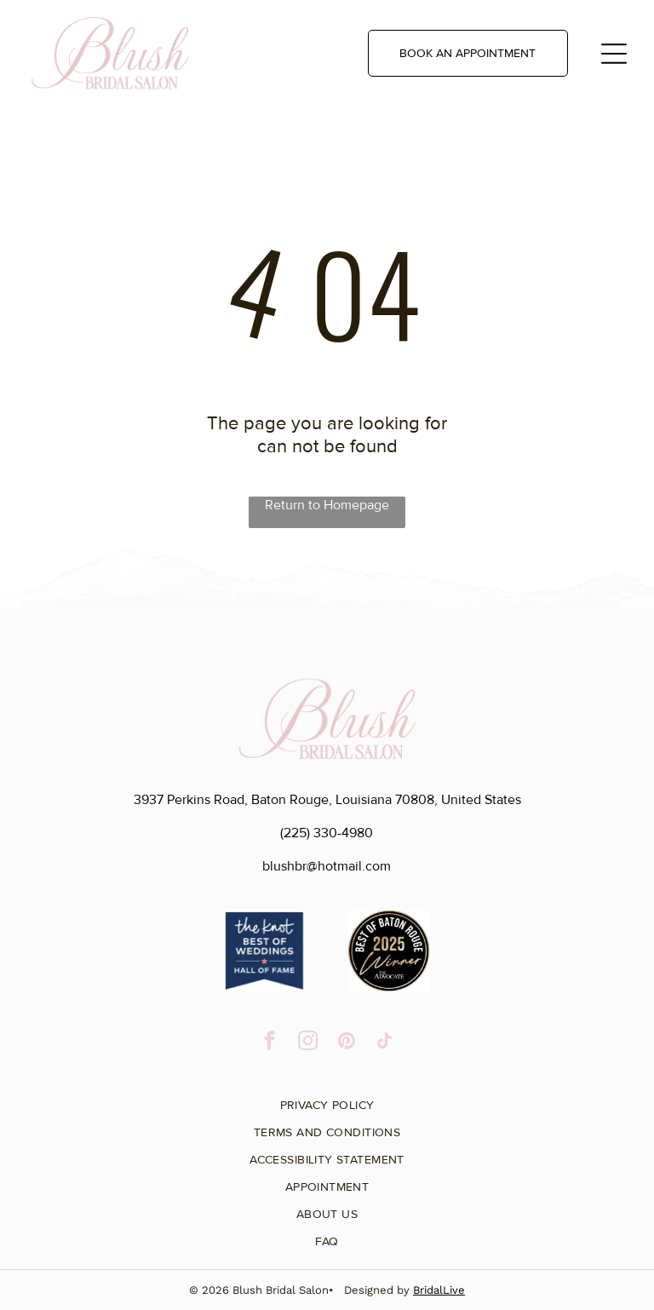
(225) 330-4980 (326, 833)
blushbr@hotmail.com (326, 866)
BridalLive (439, 1290)
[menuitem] (327, 1098)
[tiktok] (384, 1043)
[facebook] (269, 1043)
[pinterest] (346, 1043)
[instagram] (308, 1043)
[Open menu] (614, 53)
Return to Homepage (327, 505)
